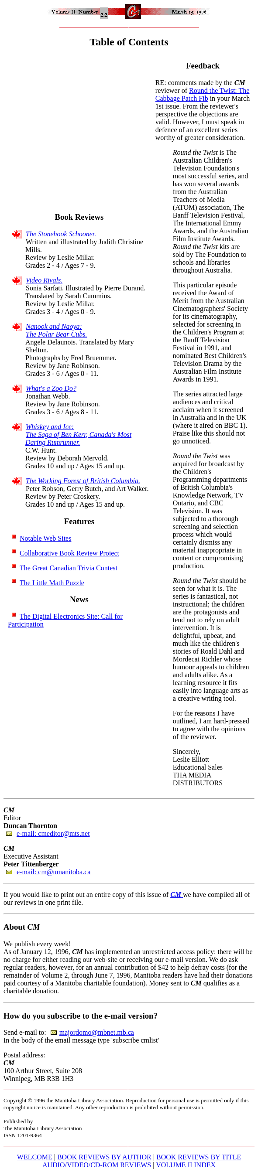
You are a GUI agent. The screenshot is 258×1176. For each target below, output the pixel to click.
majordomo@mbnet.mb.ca (96, 1032)
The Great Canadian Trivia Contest (68, 568)
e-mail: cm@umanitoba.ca (53, 872)
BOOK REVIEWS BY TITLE (198, 1157)
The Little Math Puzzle (52, 582)
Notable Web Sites (45, 538)
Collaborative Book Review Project (69, 553)
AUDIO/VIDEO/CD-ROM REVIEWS (96, 1165)
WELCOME (34, 1157)
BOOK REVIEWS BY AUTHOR (104, 1157)
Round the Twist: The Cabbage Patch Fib (202, 94)
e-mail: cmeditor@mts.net (53, 833)
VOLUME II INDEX (186, 1165)
